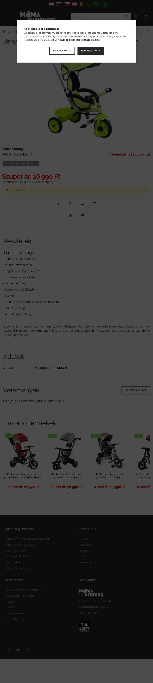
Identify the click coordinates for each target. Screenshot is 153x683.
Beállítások (60, 50)
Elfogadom (89, 50)
